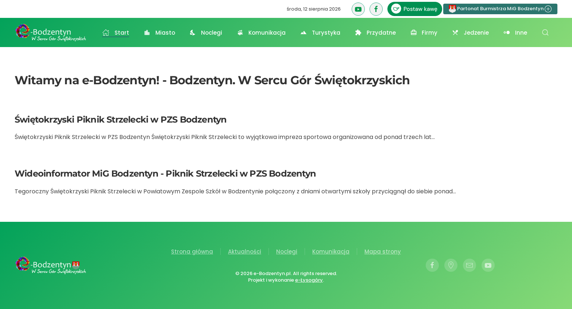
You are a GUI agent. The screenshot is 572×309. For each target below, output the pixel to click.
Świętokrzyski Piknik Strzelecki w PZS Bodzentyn (121, 119)
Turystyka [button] (320, 32)
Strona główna (192, 251)
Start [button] (115, 32)
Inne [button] (515, 32)
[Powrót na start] (51, 32)
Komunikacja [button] (261, 32)
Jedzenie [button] (470, 32)
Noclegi (286, 251)
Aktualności (244, 251)
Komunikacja (330, 251)
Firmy (424, 32)
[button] (545, 32)
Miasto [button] (159, 32)
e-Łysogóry (308, 280)
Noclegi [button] (206, 32)
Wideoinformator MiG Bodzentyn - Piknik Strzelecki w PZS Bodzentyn (165, 173)
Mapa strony (382, 251)
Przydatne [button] (375, 32)
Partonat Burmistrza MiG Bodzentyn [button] (500, 9)
